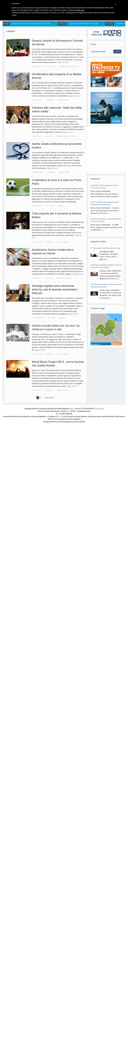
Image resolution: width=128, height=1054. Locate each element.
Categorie (62, 66)
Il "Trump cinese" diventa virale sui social (105, 248)
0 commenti (51, 66)
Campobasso (60, 278)
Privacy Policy (99, 409)
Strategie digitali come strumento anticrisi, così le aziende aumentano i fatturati (55, 289)
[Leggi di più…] (63, 62)
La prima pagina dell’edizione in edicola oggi (85, 23)
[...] (119, 196)
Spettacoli (66, 242)
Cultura (66, 100)
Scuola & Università (72, 66)
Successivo (49, 398)
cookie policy (79, 10)
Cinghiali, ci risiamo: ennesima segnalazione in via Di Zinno (33, 23)
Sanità (67, 172)
